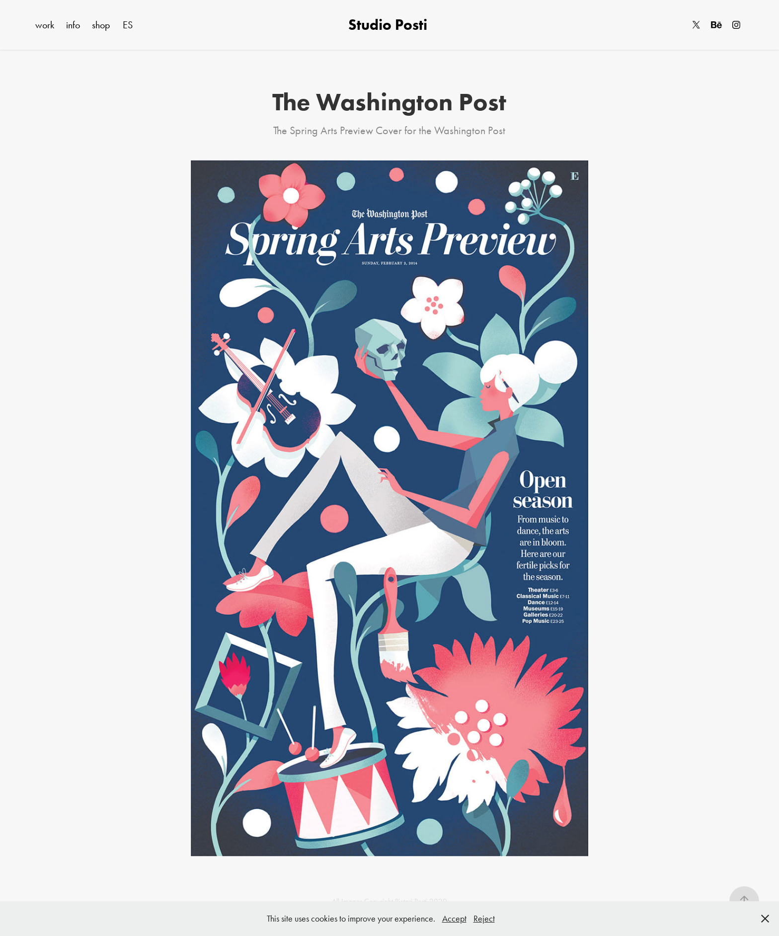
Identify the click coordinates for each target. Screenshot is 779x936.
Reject (484, 918)
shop (101, 25)
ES (128, 25)
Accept (454, 918)
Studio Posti (389, 24)
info (73, 25)
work (44, 25)
